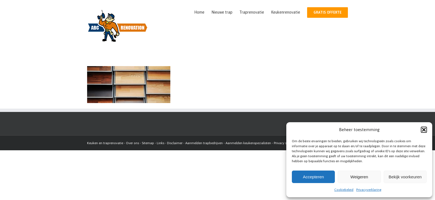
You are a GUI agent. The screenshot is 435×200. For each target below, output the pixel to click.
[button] (424, 129)
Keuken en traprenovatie (105, 143)
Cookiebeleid (343, 190)
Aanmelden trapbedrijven (204, 143)
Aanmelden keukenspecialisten (248, 143)
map (150, 143)
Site (144, 143)
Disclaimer (175, 143)
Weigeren (359, 176)
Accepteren (313, 176)
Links (160, 143)
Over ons (132, 143)
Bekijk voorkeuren (405, 176)
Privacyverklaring (368, 190)
